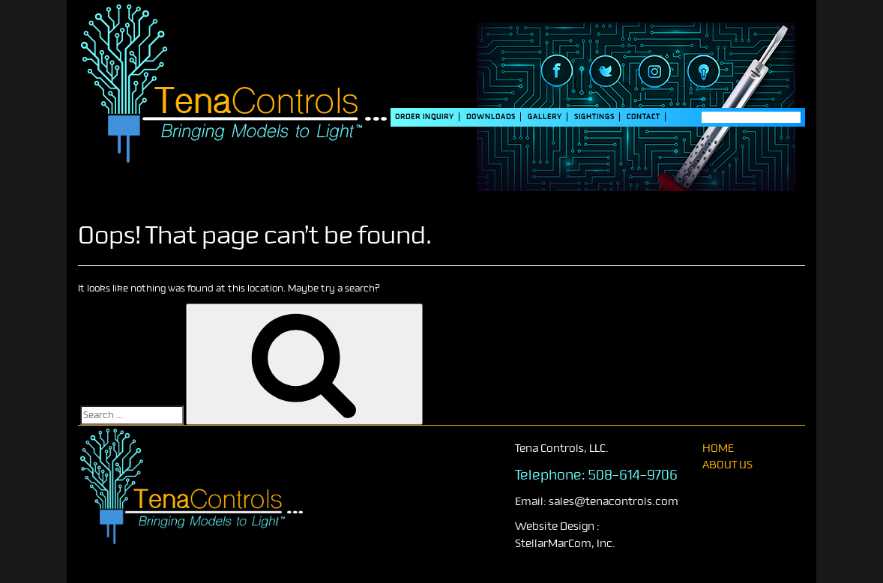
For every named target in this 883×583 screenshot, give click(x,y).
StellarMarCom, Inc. (565, 544)
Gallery (545, 116)
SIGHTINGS (594, 116)
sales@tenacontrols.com (613, 502)
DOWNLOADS (491, 116)
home (718, 448)
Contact (643, 116)
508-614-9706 (633, 475)
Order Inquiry (424, 116)
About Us (727, 465)
